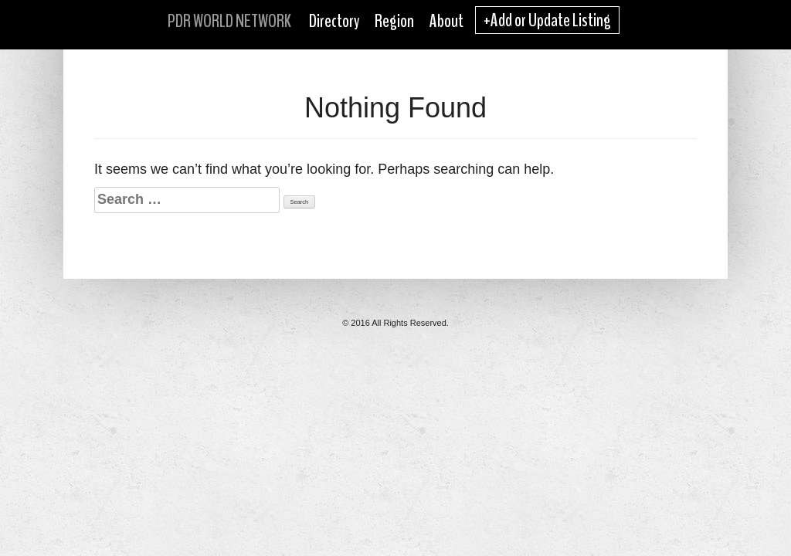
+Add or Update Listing (547, 20)
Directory (334, 20)
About (446, 20)
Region (394, 20)
